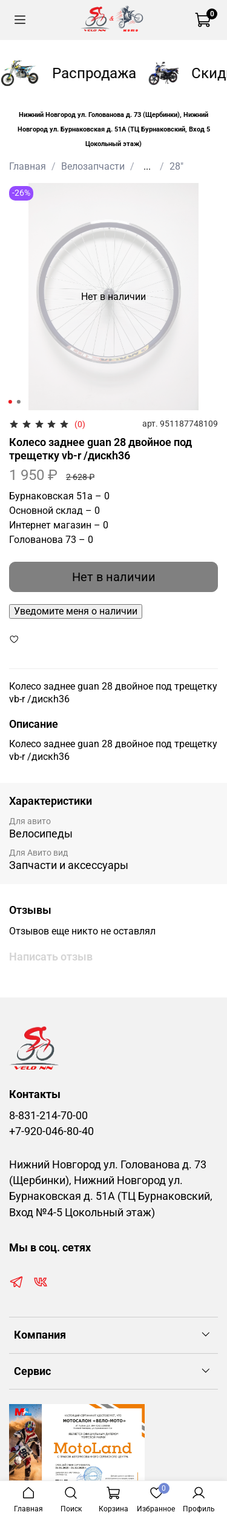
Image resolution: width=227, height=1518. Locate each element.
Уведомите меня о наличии (75, 611)
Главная (27, 166)
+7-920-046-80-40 (51, 1131)
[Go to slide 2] (18, 402)
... (147, 166)
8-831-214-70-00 (48, 1116)
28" (176, 166)
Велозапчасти (93, 166)
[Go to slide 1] (10, 402)
